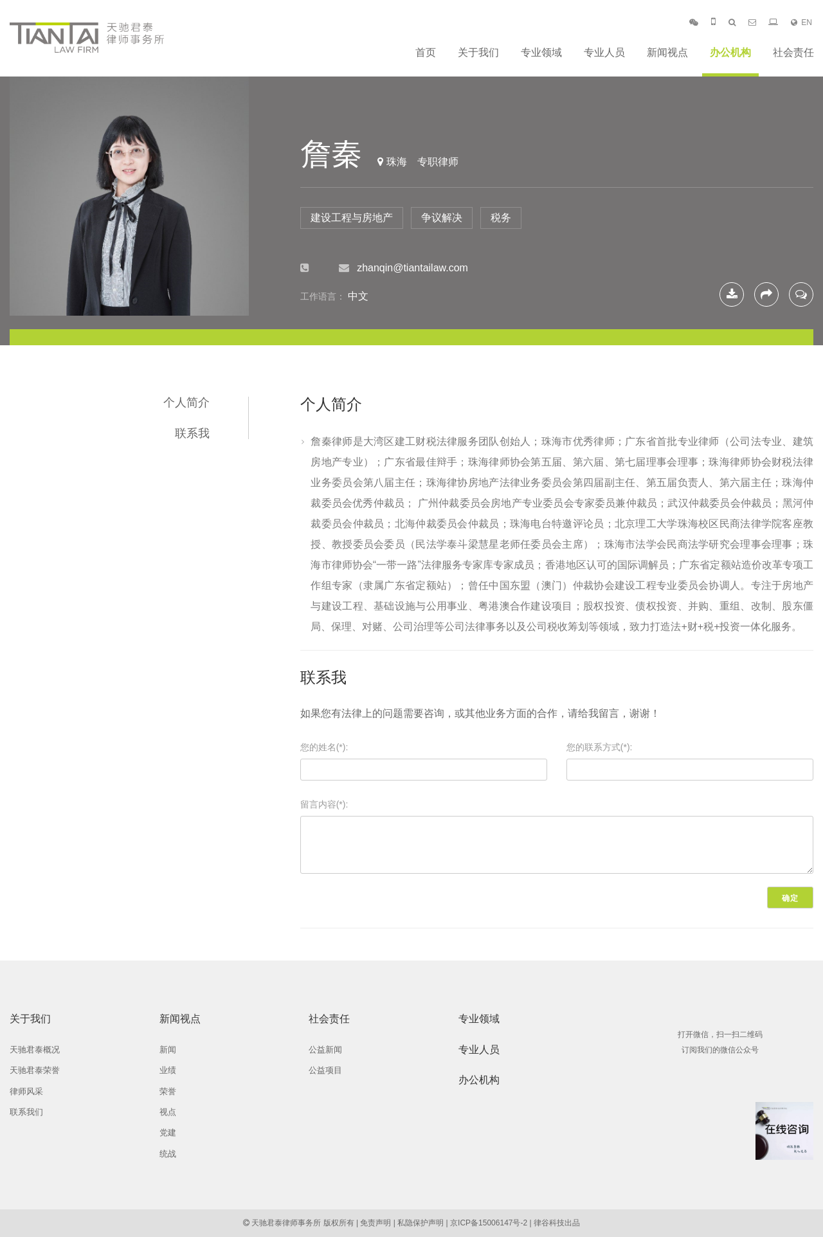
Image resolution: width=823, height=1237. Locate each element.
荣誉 (167, 1091)
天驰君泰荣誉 (35, 1070)
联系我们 (26, 1112)
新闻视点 (667, 52)
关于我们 (478, 52)
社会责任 (793, 52)
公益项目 (325, 1070)
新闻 (167, 1049)
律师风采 (26, 1091)
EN (801, 22)
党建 (167, 1132)
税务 (501, 217)
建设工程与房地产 (352, 217)
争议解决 (441, 217)
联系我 (192, 433)
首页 (425, 52)
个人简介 (186, 402)
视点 (167, 1112)
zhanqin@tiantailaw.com (412, 267)
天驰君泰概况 (35, 1049)
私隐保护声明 (420, 1222)
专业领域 (541, 52)
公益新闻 (325, 1049)
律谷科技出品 (557, 1222)
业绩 (167, 1070)
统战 (167, 1154)
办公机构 (730, 52)
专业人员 (604, 52)
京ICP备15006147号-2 (488, 1222)
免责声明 (375, 1222)
